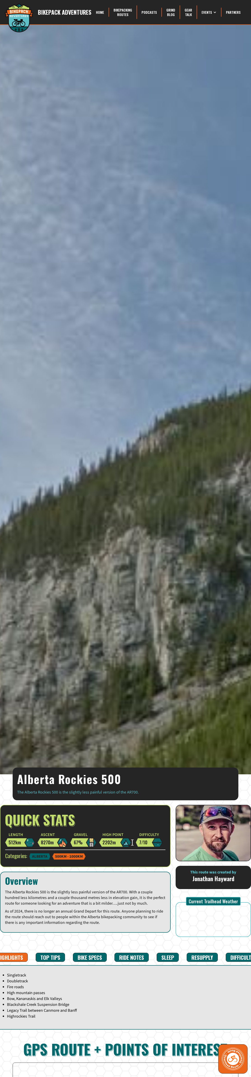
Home (100, 12)
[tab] (50, 957)
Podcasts (149, 12)
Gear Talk (188, 12)
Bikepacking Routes (123, 12)
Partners (233, 12)
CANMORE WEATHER (213, 920)
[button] (209, 12)
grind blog (170, 12)
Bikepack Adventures (64, 12)
